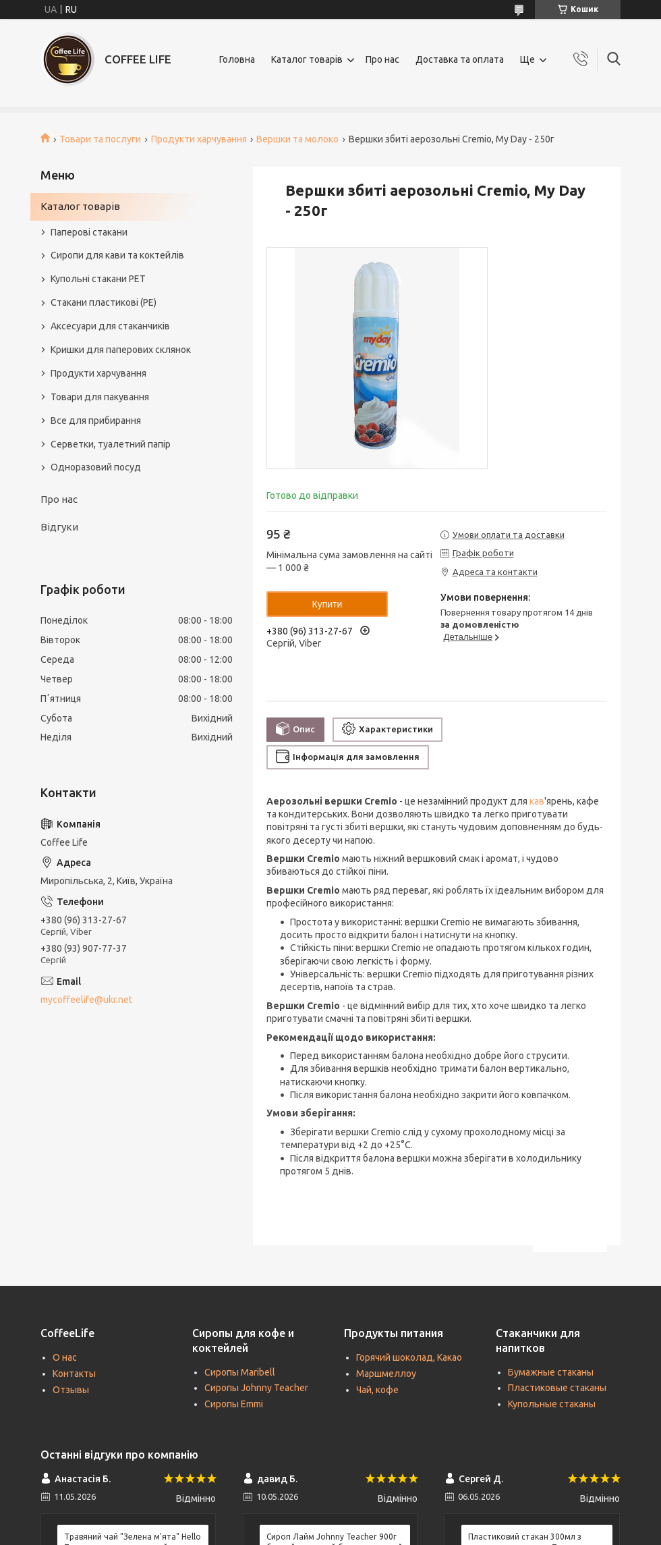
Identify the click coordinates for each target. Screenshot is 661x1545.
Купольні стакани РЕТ (98, 278)
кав (536, 801)
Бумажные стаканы (551, 1372)
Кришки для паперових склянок (121, 349)
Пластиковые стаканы (557, 1387)
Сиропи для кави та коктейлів (117, 255)
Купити (327, 604)
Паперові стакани (89, 232)
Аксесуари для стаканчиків (110, 326)
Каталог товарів (307, 59)
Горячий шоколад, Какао (409, 1357)
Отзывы (71, 1389)
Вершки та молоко (297, 139)
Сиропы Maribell (239, 1372)
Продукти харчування (199, 139)
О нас (65, 1357)
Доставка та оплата (459, 59)
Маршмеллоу (386, 1373)
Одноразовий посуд (96, 467)
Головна (237, 59)
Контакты (74, 1373)
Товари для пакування (100, 396)
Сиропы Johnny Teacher (256, 1387)
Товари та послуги (100, 139)
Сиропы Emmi (233, 1404)
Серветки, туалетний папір (111, 444)
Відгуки (59, 527)
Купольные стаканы (552, 1404)
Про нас (382, 59)
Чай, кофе (377, 1389)
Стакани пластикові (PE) (103, 302)
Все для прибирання (96, 420)
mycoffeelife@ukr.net (86, 999)
